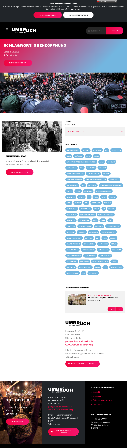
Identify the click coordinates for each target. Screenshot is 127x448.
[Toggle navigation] (7, 28)
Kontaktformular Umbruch (81, 363)
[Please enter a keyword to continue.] (96, 30)
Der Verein (97, 403)
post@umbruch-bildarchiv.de (79, 340)
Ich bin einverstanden (47, 15)
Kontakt (96, 391)
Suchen (115, 30)
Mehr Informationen (19, 171)
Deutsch (101, 1)
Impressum (98, 395)
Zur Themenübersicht (17, 62)
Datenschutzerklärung (78, 15)
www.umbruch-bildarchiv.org (79, 344)
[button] (111, 308)
